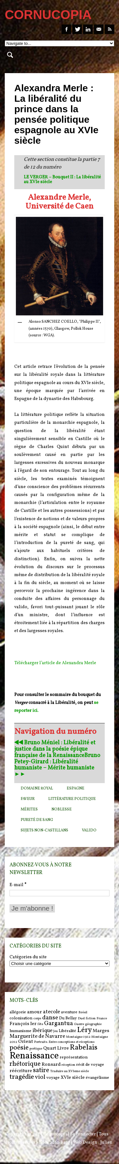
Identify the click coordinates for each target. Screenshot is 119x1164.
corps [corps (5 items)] (37, 1018)
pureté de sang (37, 820)
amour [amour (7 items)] (34, 1012)
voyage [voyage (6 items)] (53, 1078)
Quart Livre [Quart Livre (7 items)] (56, 1048)
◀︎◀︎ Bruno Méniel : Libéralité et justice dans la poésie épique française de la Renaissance (55, 749)
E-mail (18, 885)
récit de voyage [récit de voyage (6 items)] (90, 1065)
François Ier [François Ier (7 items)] (23, 1024)
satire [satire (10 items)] (41, 1070)
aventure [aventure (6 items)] (69, 1012)
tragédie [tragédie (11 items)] (22, 1077)
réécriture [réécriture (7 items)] (21, 1071)
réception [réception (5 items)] (68, 1065)
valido (89, 830)
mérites (29, 809)
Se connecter (83, 1134)
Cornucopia (55, 1134)
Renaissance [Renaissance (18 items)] (34, 1056)
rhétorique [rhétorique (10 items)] (25, 1064)
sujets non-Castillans (44, 830)
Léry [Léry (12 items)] (84, 1030)
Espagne (75, 788)
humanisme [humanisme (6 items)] (20, 1031)
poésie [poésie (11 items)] (19, 1048)
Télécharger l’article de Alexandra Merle (55, 663)
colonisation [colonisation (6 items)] (21, 1018)
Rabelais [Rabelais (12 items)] (83, 1048)
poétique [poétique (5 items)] (36, 1048)
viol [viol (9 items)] (40, 1077)
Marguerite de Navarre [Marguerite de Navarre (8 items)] (37, 1036)
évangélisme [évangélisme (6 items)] (97, 1078)
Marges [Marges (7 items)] (101, 1031)
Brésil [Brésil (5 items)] (82, 1012)
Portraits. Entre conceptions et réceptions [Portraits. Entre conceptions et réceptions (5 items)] (64, 1042)
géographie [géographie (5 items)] (93, 1024)
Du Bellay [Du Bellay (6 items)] (68, 1018)
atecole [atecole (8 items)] (51, 1012)
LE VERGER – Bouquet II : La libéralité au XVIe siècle (62, 179)
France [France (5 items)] (101, 1018)
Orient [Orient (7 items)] (25, 1041)
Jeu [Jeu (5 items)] (55, 1031)
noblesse (61, 809)
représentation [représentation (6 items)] (74, 1057)
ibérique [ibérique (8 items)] (42, 1031)
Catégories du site (28, 957)
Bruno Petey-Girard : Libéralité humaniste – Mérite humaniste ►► (57, 765)
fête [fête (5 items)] (40, 1024)
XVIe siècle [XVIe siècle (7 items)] (73, 1077)
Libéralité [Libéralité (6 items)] (67, 1031)
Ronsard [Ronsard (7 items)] (51, 1064)
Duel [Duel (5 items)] (81, 1018)
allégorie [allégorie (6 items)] (18, 1012)
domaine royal (37, 788)
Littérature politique (72, 799)
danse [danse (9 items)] (50, 1018)
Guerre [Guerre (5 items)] (79, 1024)
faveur (28, 799)
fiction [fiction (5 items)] (91, 1018)
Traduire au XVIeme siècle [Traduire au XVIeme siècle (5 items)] (69, 1071)
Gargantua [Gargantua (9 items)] (58, 1023)
